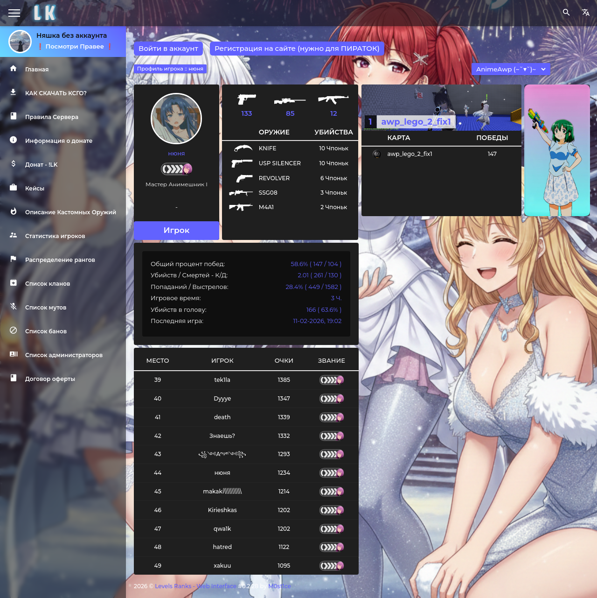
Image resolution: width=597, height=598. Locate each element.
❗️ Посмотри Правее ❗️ (74, 46)
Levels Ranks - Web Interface (195, 586)
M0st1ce (279, 586)
